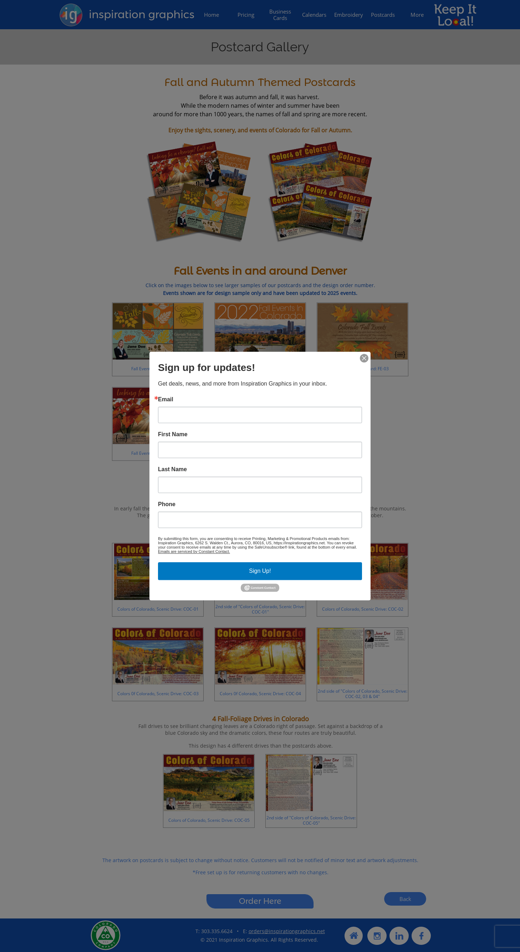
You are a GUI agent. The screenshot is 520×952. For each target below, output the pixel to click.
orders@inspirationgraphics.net (287, 931)
